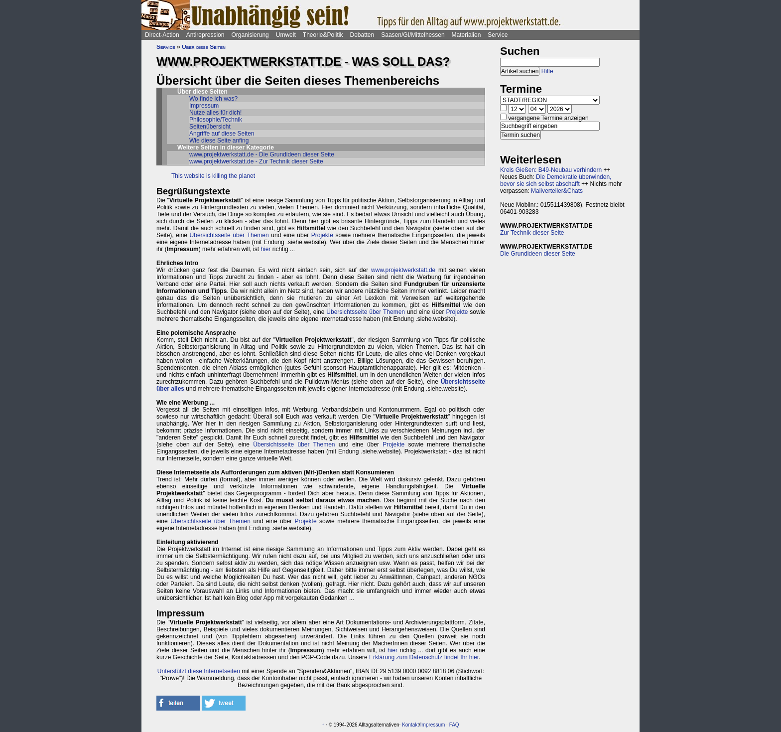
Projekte (322, 235)
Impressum (204, 105)
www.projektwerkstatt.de (403, 270)
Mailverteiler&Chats (557, 190)
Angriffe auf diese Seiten (222, 133)
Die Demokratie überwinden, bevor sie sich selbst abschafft (555, 180)
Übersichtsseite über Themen (229, 235)
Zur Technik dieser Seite (532, 232)
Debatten (362, 34)
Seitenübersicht (210, 126)
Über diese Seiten (204, 46)
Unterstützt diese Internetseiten (198, 671)
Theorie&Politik (323, 34)
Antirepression (205, 34)
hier (265, 249)
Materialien (466, 34)
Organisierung (249, 34)
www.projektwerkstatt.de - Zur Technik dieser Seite (256, 161)
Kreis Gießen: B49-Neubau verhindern (551, 169)
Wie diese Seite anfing (219, 140)
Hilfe (547, 71)
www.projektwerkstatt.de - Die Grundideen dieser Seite (261, 154)
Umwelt (286, 34)
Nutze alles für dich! (215, 112)
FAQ (454, 725)
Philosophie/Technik (215, 119)
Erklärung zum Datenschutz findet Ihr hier (424, 657)
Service (498, 34)
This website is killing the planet (213, 175)
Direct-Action (162, 34)
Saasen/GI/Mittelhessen (412, 34)
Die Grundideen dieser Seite (537, 253)
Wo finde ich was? (213, 98)
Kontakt (410, 725)
